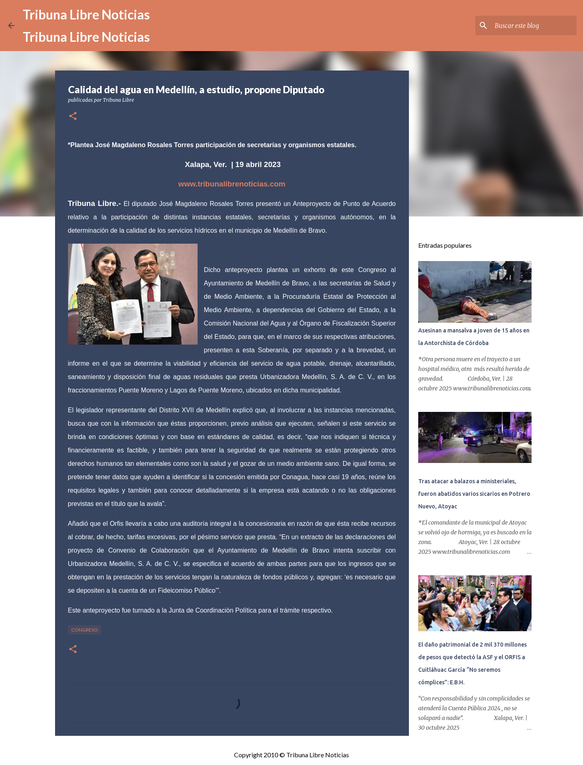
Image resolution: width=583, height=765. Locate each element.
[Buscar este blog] (534, 25)
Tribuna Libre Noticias (86, 14)
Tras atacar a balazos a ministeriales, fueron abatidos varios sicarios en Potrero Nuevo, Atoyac (474, 494)
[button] (73, 116)
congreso (84, 630)
